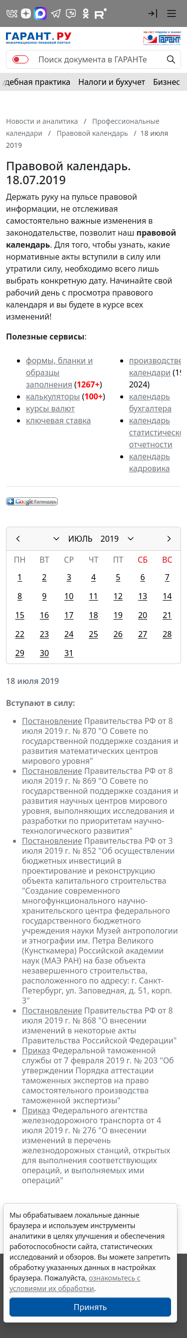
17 (68, 615)
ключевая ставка (58, 420)
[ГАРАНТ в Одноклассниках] (86, 13)
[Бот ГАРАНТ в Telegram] (71, 13)
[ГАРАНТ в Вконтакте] (12, 13)
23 (44, 634)
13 (142, 596)
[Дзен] (26, 13)
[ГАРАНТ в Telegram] (56, 13)
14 (167, 596)
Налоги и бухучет (111, 81)
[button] (152, 13)
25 (93, 634)
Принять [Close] (90, 1307)
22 (19, 634)
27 (142, 634)
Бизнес (166, 81)
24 (68, 634)
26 (118, 634)
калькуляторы (53, 396)
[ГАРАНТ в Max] (40, 13)
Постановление (52, 720)
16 (44, 615)
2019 (110, 538)
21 (167, 615)
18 (93, 615)
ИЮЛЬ (80, 538)
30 (44, 653)
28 (167, 634)
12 (118, 596)
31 (68, 653)
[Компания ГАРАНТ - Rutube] (101, 13)
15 (19, 615)
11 (93, 596)
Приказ (36, 1050)
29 (19, 653)
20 (142, 615)
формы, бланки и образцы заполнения (59, 372)
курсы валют (50, 408)
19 (118, 615)
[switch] (20, 59)
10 (68, 596)
